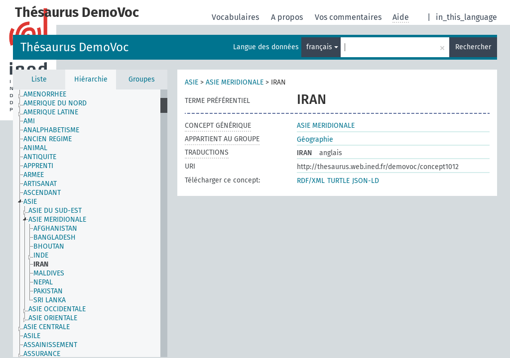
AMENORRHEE (44, 94)
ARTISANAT (40, 183)
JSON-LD (365, 181)
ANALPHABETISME (51, 130)
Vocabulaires (236, 17)
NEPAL (43, 282)
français (322, 47)
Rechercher (473, 47)
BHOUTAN (48, 246)
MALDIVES (48, 273)
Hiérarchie (91, 79)
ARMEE (33, 175)
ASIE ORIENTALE (52, 318)
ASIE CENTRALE (46, 327)
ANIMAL (35, 148)
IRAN (40, 264)
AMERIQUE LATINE (50, 112)
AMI (29, 121)
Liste (39, 79)
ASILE (31, 336)
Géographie (315, 139)
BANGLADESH (54, 237)
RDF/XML (311, 181)
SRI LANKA (49, 300)
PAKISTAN (48, 291)
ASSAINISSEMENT (50, 345)
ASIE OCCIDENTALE (57, 309)
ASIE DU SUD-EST (55, 210)
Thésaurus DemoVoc (74, 47)
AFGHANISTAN (55, 228)
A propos (288, 17)
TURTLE (338, 181)
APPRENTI (38, 166)
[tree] (90, 223)
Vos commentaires (349, 17)
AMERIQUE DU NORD (55, 103)
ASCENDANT (42, 192)
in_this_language (466, 17)
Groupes (141, 79)
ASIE (30, 201)
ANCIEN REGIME (47, 139)
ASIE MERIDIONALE (57, 219)
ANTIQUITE (39, 157)
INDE (40, 255)
